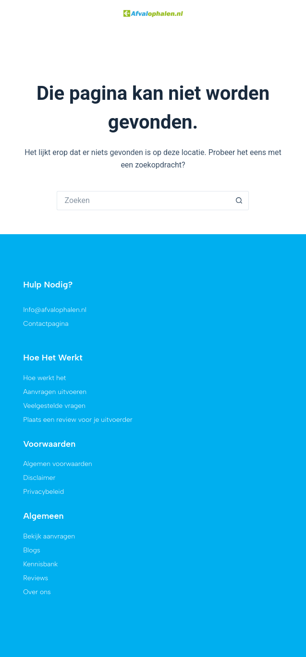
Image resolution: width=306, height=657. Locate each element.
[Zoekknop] (239, 172)
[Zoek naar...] (143, 172)
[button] (21, 14)
